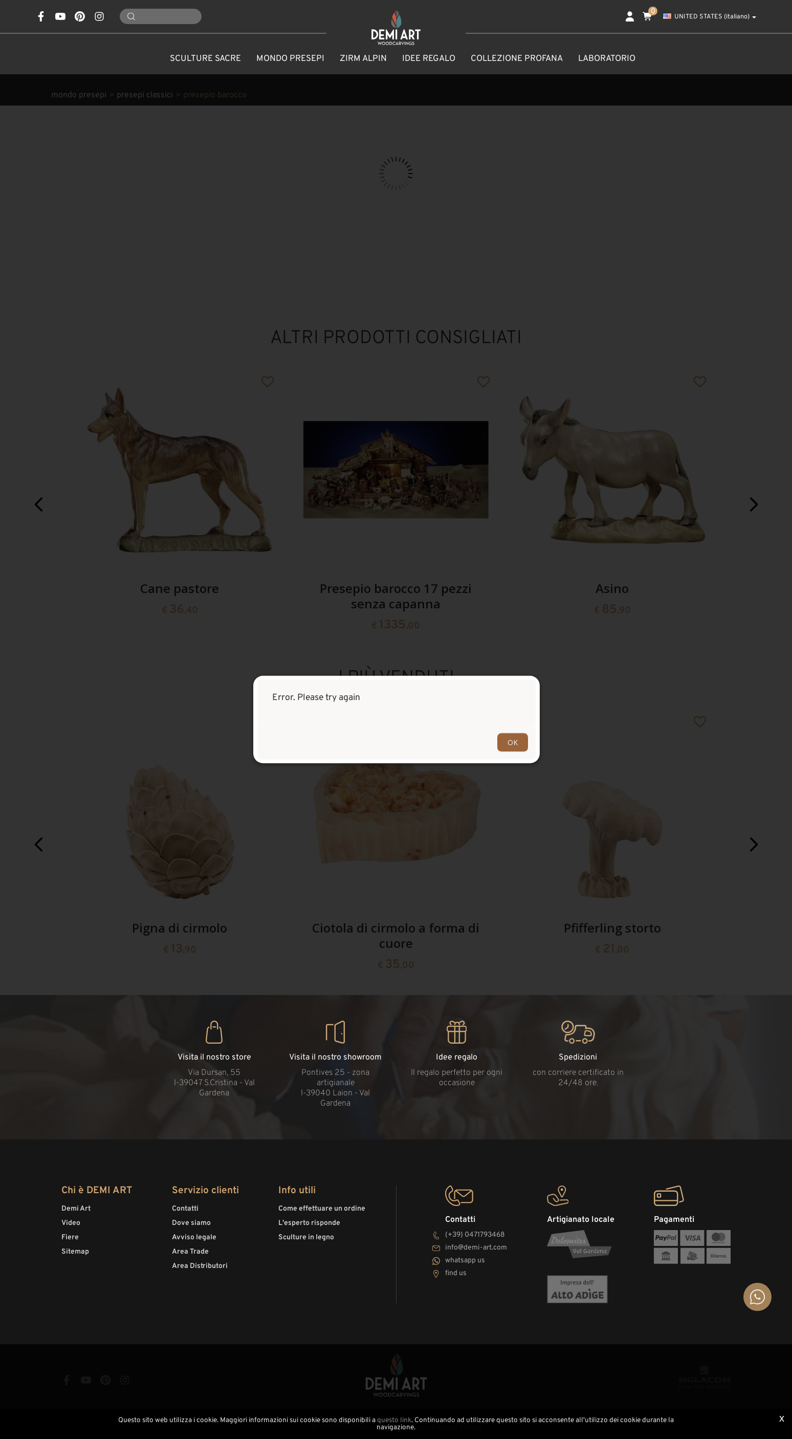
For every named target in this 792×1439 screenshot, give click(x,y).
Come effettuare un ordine (321, 1208)
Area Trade (190, 1251)
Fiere (70, 1237)
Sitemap (75, 1251)
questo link (394, 1420)
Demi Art (76, 1208)
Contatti (185, 1208)
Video (70, 1223)
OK (513, 742)
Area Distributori (200, 1266)
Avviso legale (194, 1237)
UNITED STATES (709, 17)
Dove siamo (191, 1223)
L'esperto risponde (309, 1223)
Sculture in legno (306, 1237)
